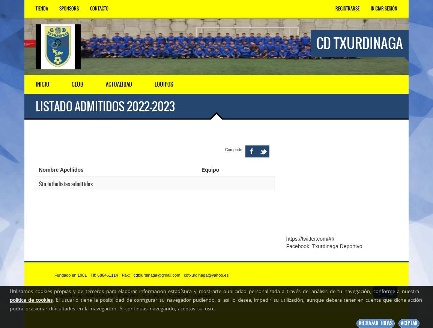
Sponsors (69, 8)
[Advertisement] (341, 183)
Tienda (42, 8)
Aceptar (409, 323)
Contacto (99, 8)
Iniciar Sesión (384, 8)
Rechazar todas (375, 323)
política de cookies (31, 300)
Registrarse (347, 8)
